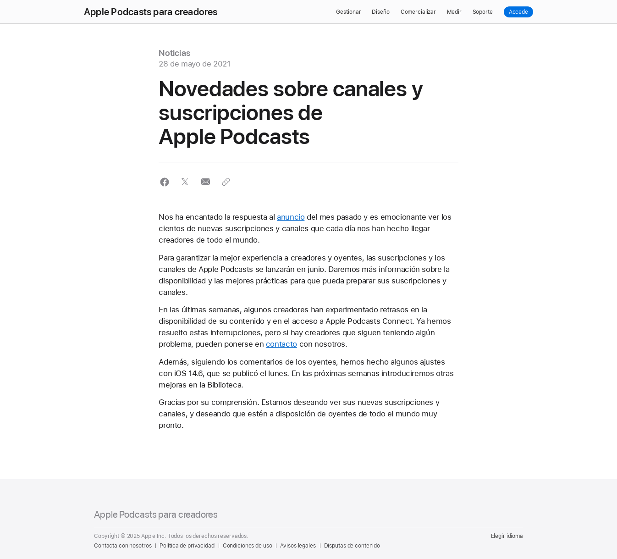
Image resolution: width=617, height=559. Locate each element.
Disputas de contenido (352, 545)
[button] (164, 182)
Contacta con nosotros (122, 545)
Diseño (380, 12)
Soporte (483, 12)
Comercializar (418, 12)
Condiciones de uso (247, 545)
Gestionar (348, 12)
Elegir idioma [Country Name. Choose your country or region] (507, 536)
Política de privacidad (187, 545)
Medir (454, 12)
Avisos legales (297, 545)
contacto (281, 344)
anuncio (290, 216)
